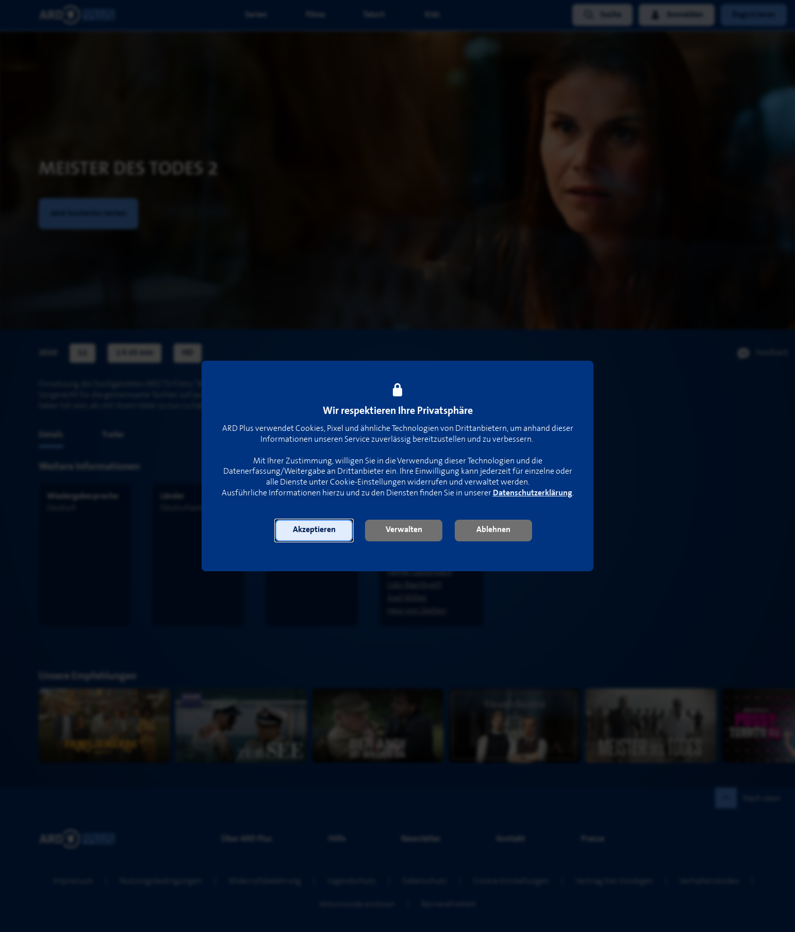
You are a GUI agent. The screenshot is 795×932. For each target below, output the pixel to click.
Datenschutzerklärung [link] (532, 493)
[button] (314, 530)
